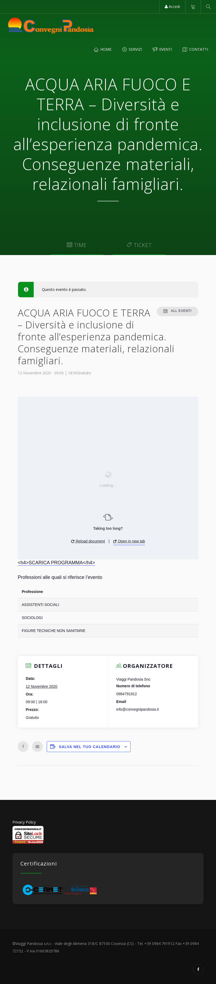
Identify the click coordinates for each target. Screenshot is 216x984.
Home (102, 49)
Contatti (195, 49)
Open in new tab (129, 541)
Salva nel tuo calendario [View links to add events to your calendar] (89, 747)
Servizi (132, 49)
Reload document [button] (88, 541)
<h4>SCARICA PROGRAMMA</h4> (56, 562)
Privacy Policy (24, 822)
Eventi (162, 49)
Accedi (172, 6)
